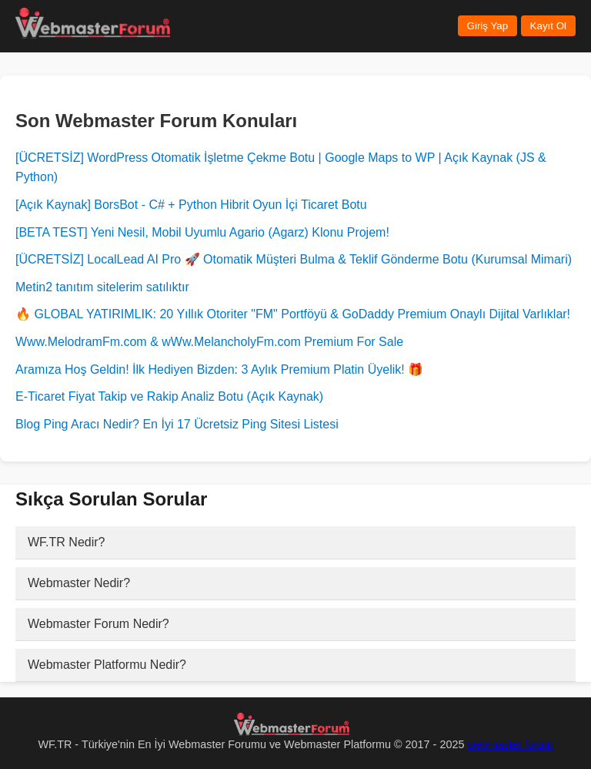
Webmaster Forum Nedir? (98, 623)
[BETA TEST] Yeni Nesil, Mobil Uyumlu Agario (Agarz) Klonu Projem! (202, 232)
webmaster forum (510, 744)
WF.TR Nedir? (66, 542)
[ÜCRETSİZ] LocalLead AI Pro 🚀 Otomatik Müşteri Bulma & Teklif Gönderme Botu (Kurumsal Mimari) (293, 259)
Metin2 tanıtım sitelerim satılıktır (102, 287)
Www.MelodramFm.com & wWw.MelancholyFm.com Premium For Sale (209, 341)
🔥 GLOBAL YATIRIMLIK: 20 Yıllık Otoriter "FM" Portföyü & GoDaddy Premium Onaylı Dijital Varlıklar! (292, 314)
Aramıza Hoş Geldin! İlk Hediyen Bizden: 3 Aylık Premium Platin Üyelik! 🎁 (219, 369)
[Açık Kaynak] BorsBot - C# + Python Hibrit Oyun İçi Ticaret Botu (191, 204)
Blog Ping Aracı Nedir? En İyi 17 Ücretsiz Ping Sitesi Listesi (177, 424)
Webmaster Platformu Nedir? (107, 664)
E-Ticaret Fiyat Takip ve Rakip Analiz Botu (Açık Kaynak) (169, 396)
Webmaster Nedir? (79, 582)
